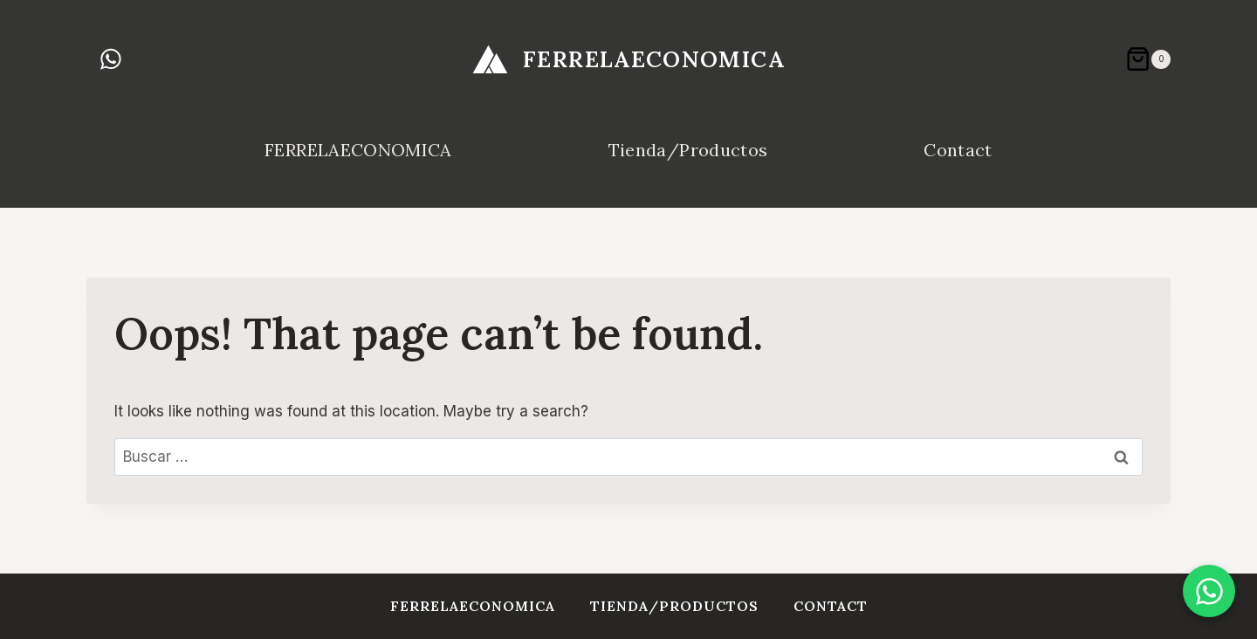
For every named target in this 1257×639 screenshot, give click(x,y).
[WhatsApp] (110, 59)
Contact (958, 150)
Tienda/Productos (687, 150)
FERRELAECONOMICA (357, 150)
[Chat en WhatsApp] (1209, 591)
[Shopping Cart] (1148, 59)
